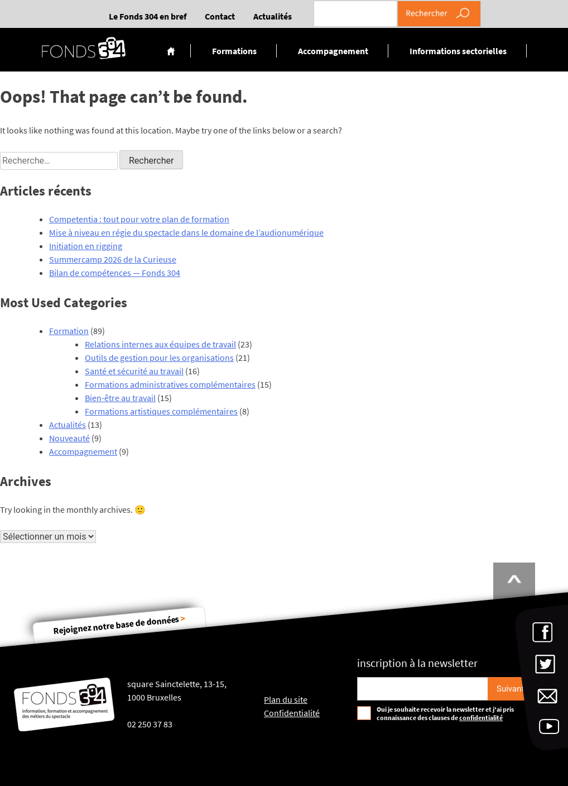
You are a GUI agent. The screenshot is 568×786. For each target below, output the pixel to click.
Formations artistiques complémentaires (161, 411)
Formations (234, 50)
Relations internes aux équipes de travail (160, 344)
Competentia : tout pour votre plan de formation (139, 219)
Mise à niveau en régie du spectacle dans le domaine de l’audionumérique (186, 232)
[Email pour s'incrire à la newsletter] (422, 689)
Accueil (171, 51)
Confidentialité (292, 712)
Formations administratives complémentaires (170, 384)
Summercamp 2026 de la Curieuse (112, 259)
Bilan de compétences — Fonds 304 (114, 272)
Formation (69, 330)
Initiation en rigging (85, 245)
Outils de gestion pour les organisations (159, 357)
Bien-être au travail (120, 397)
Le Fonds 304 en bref (147, 16)
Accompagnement (333, 50)
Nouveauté (69, 438)
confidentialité (481, 717)
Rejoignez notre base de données (119, 624)
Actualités (272, 16)
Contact (220, 16)
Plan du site (285, 699)
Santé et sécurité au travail (134, 371)
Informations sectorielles (458, 50)
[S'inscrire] (510, 689)
